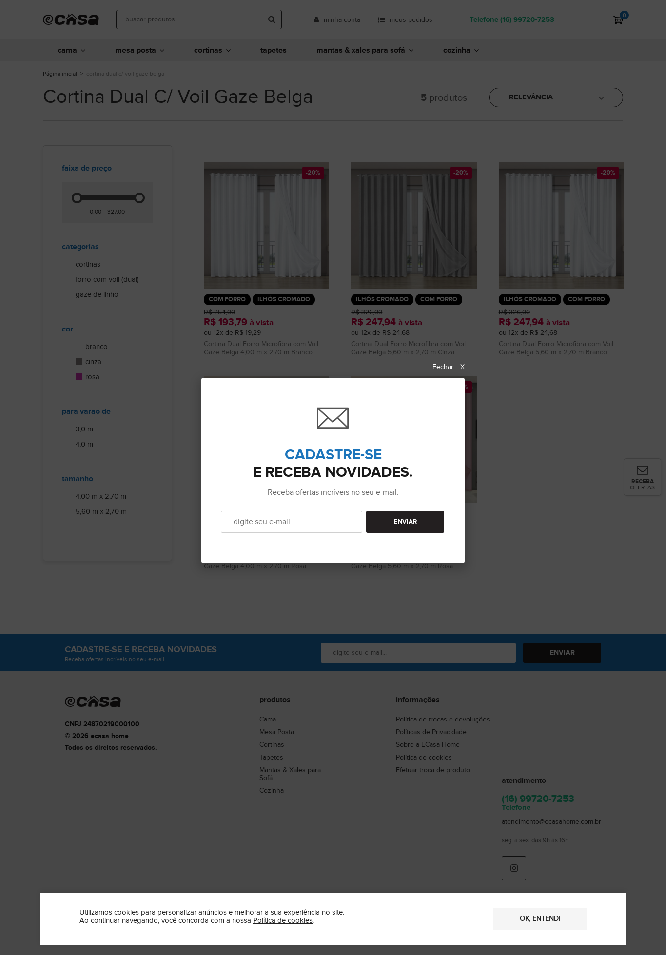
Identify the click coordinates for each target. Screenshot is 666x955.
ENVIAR (405, 522)
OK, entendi (540, 919)
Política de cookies (283, 920)
